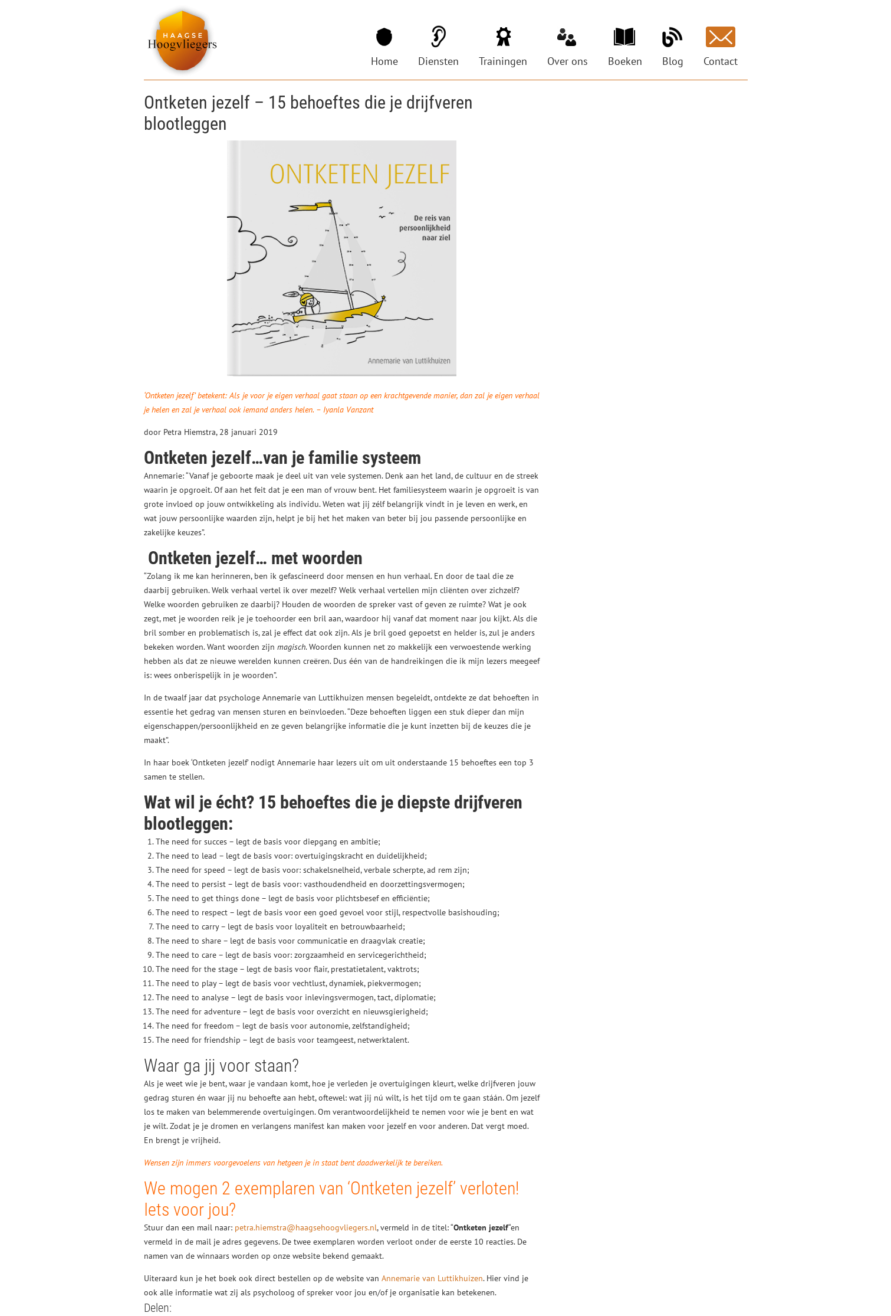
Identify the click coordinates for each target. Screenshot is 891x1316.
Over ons (567, 61)
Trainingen (503, 61)
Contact (720, 61)
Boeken (625, 61)
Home (384, 61)
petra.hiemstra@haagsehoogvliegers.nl (306, 1227)
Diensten (438, 61)
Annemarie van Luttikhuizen (432, 1278)
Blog (672, 61)
